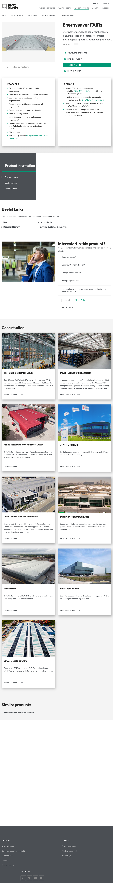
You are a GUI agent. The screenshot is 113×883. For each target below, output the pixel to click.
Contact (94, 4)
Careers (5, 860)
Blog (5, 222)
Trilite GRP (78, 91)
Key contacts (46, 222)
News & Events (8, 846)
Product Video (74, 65)
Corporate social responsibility (13, 851)
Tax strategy (66, 855)
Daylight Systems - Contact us (53, 227)
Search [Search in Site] (105, 4)
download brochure (77, 53)
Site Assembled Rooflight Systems (18, 712)
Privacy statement (69, 846)
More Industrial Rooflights (18, 66)
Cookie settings (8, 865)
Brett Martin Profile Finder (93, 99)
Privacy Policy (80, 300)
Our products (32, 15)
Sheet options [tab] (11, 188)
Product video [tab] (11, 177)
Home (4, 15)
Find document (74, 59)
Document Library (11, 227)
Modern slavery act (69, 851)
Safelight (89, 91)
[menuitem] (46, 8)
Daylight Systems (17, 15)
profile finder (74, 71)
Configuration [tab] (11, 182)
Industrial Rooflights (48, 15)
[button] (71, 44)
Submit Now (67, 308)
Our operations (7, 855)
